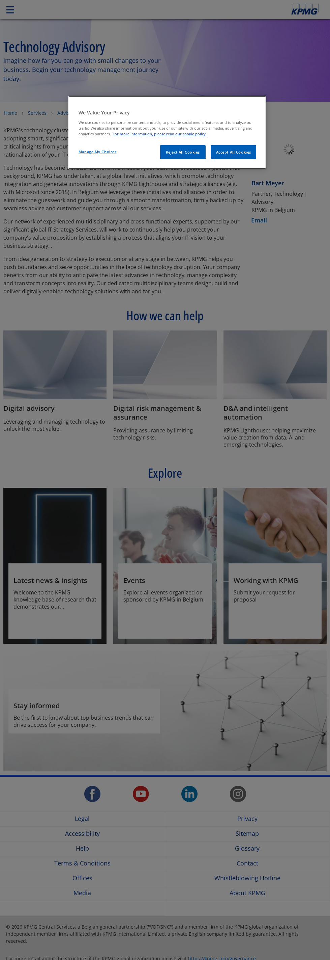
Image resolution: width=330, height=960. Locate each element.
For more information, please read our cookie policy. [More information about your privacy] (160, 133)
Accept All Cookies (233, 152)
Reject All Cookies (183, 152)
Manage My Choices (98, 151)
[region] (167, 132)
